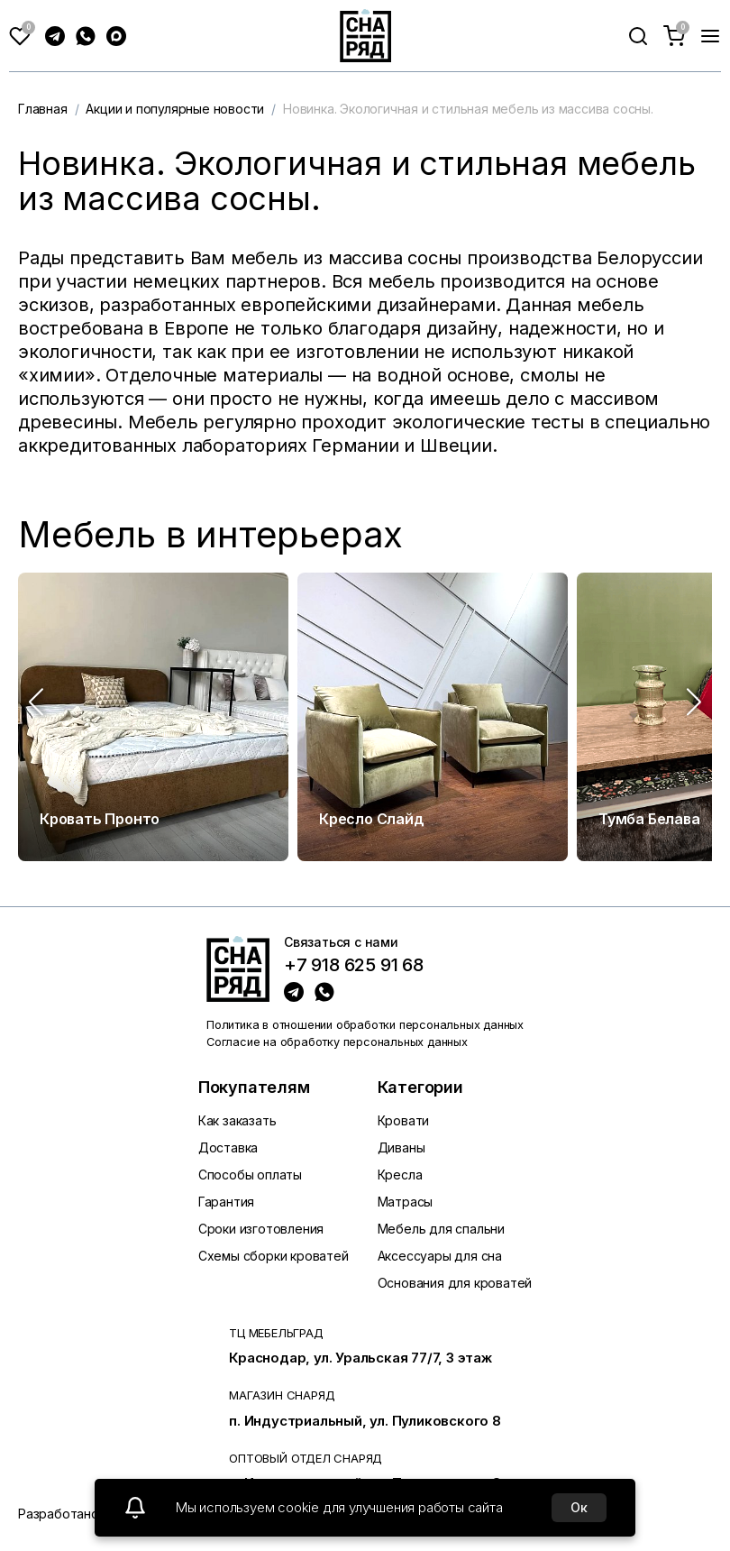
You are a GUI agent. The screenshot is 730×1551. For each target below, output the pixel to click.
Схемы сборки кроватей (273, 1255)
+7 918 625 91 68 (354, 966)
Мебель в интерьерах (210, 535)
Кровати (404, 1120)
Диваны (401, 1147)
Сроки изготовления (261, 1228)
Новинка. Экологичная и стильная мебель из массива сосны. (468, 108)
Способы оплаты (250, 1174)
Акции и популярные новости (175, 108)
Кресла (400, 1174)
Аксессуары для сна (440, 1255)
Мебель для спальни (441, 1228)
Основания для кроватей (455, 1282)
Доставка (228, 1147)
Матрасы (405, 1201)
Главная (43, 108)
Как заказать (237, 1120)
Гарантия (226, 1201)
